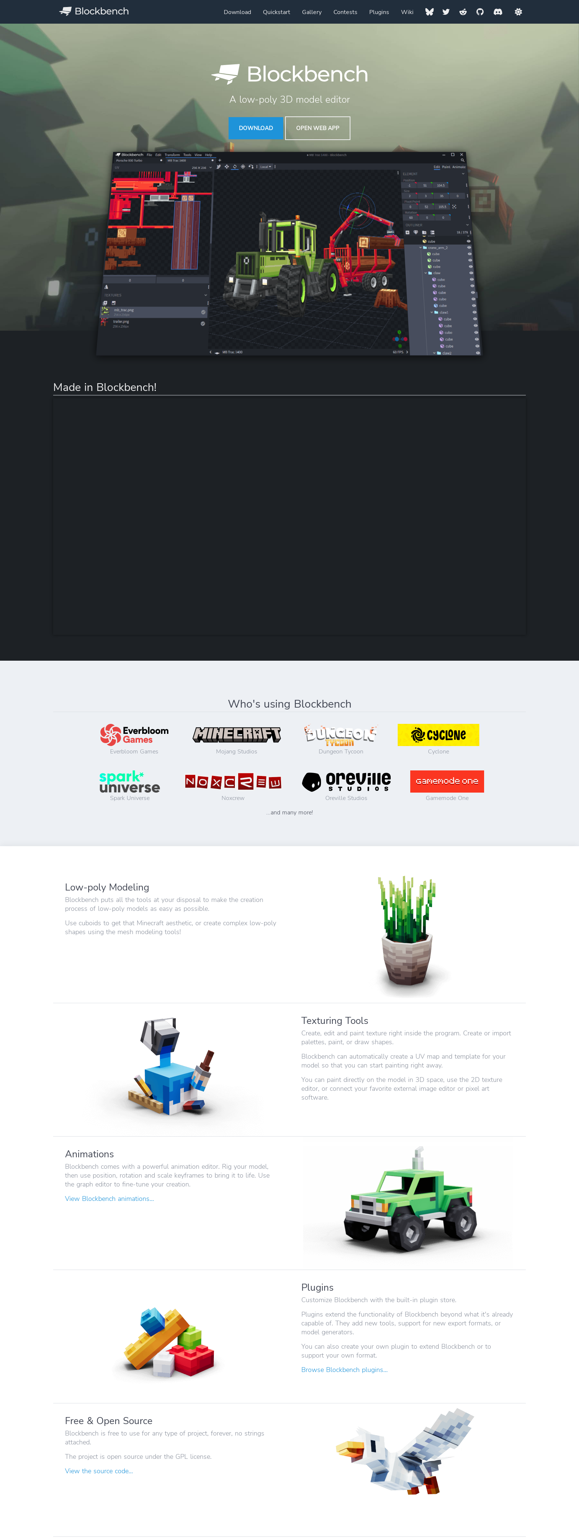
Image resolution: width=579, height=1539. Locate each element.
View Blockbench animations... (109, 1198)
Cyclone (438, 740)
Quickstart (276, 12)
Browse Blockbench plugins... (344, 1369)
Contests (345, 12)
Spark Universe (130, 786)
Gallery (312, 12)
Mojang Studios (237, 740)
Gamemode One (447, 786)
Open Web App (317, 128)
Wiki (407, 12)
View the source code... (99, 1471)
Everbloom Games (134, 740)
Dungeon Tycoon (341, 740)
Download (237, 12)
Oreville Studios (346, 786)
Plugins (379, 12)
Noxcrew (233, 786)
